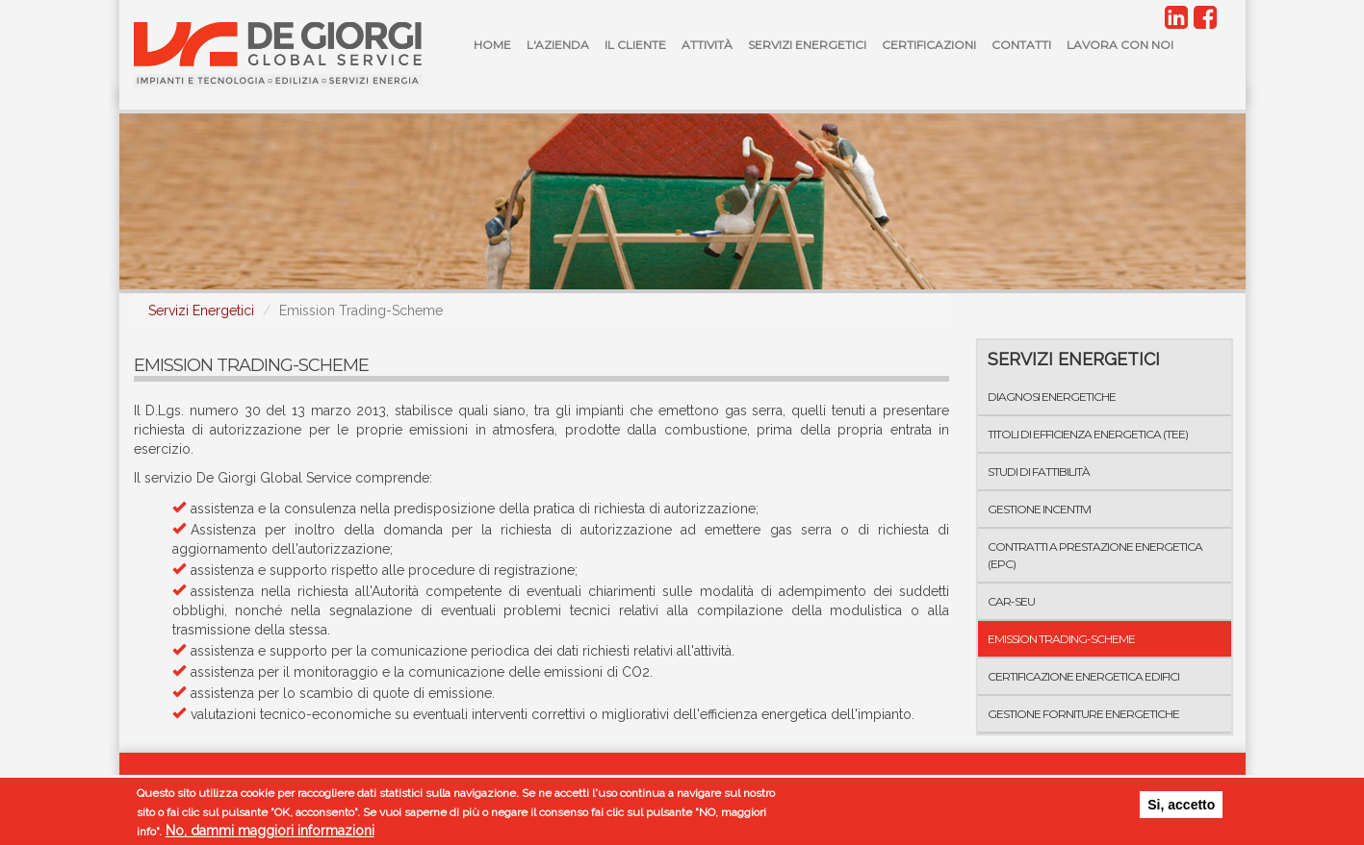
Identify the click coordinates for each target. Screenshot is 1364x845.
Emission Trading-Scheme (1061, 639)
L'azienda (558, 44)
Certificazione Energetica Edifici (1083, 676)
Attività (707, 44)
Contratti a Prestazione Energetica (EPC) (1095, 554)
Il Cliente (635, 44)
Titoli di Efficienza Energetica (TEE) (1088, 434)
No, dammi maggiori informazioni (270, 831)
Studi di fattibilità (1039, 471)
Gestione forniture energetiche (1083, 714)
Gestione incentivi (1039, 509)
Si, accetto (1181, 805)
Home (492, 44)
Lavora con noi (1120, 44)
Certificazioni (929, 44)
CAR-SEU (1011, 601)
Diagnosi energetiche (1052, 396)
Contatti (1021, 44)
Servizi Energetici (807, 44)
